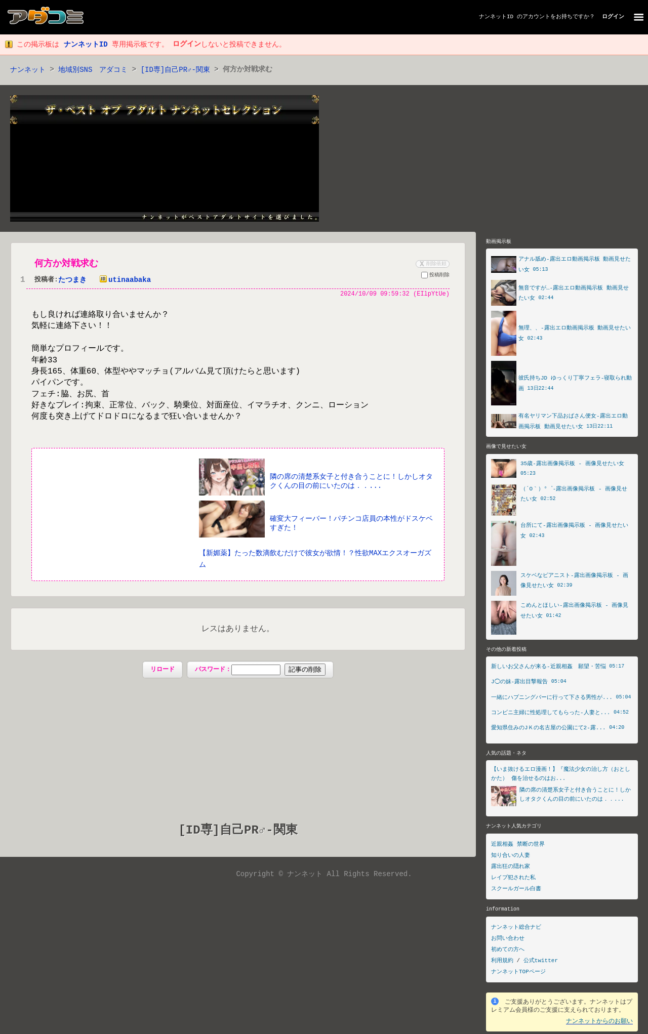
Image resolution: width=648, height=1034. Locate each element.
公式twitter (540, 963)
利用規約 (502, 963)
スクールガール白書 (516, 891)
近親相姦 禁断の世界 (518, 846)
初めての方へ (507, 952)
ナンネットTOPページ (518, 974)
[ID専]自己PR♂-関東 (176, 70)
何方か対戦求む (66, 264)
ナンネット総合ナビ (516, 929)
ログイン (613, 17)
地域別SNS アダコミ (93, 70)
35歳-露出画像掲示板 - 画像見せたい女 (572, 465)
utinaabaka (123, 280)
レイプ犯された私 (513, 880)
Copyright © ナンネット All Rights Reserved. (324, 875)
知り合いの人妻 (510, 857)
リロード (162, 670)
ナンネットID (496, 17)
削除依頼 (432, 264)
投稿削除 (435, 276)
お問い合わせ (507, 940)
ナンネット (28, 70)
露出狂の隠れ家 (510, 869)
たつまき (72, 280)
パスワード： (260, 671)
